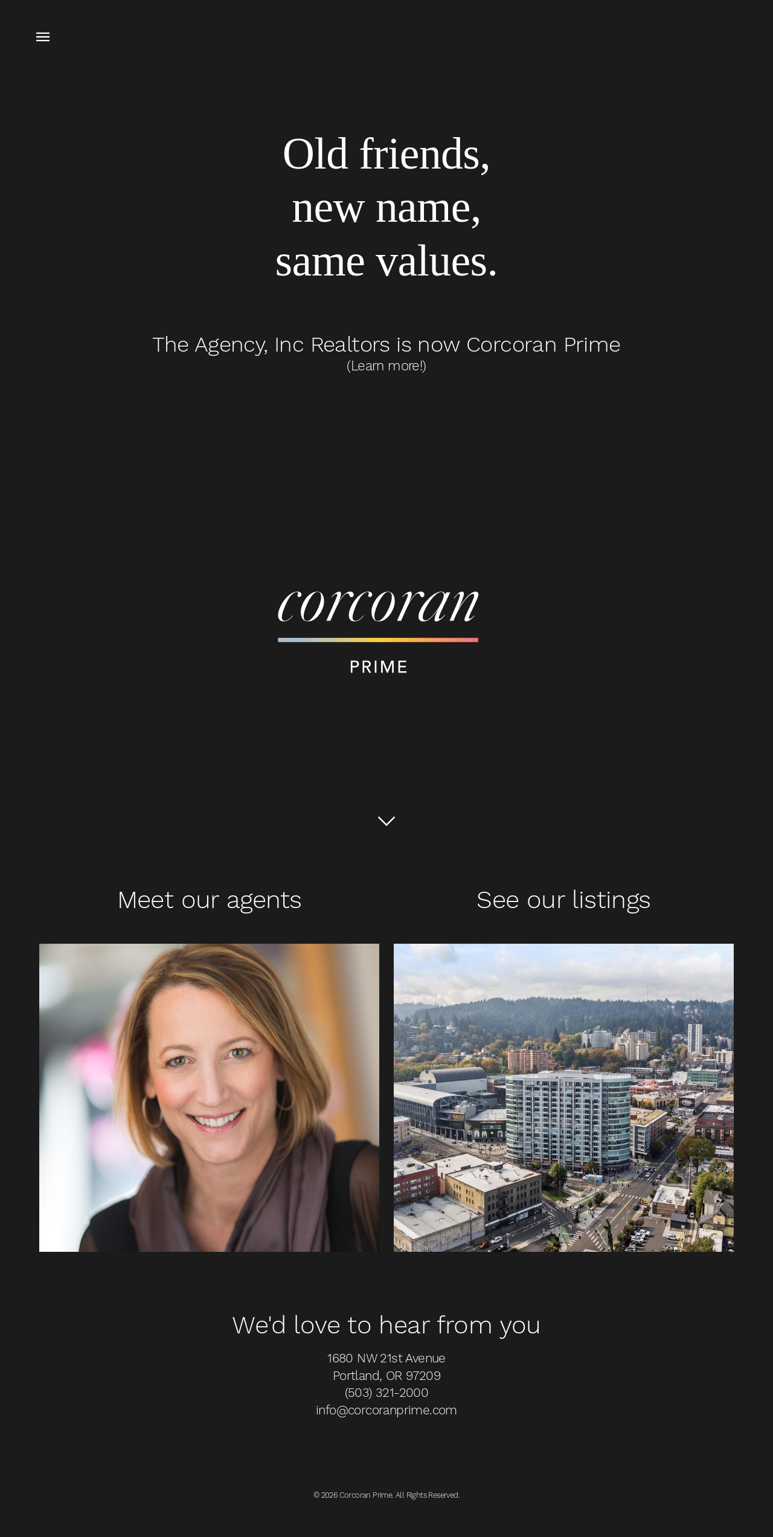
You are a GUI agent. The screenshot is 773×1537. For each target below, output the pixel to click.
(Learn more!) (386, 365)
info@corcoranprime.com (386, 1410)
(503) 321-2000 (387, 1392)
